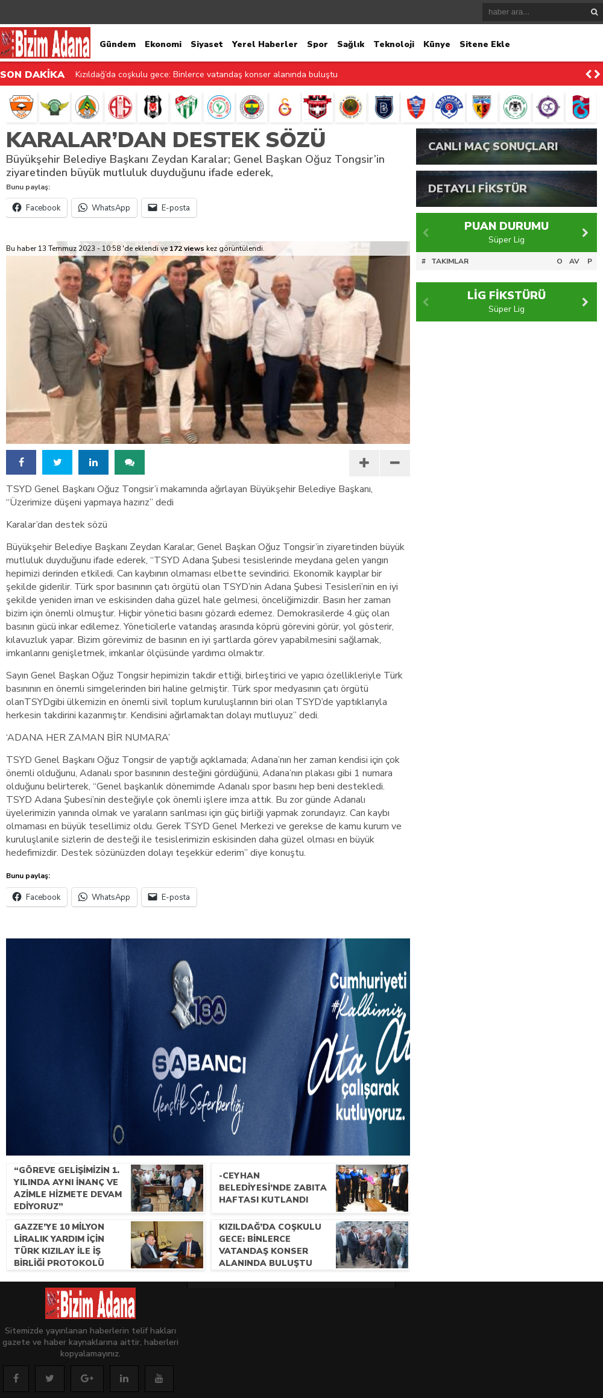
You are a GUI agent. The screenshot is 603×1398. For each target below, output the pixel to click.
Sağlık (350, 44)
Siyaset (207, 44)
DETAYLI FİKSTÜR (477, 189)
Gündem (117, 44)
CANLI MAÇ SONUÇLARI (493, 146)
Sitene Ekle (484, 44)
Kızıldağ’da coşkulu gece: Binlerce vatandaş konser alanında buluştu (206, 74)
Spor (317, 44)
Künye (436, 44)
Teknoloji (393, 44)
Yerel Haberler (265, 44)
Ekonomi (163, 44)
